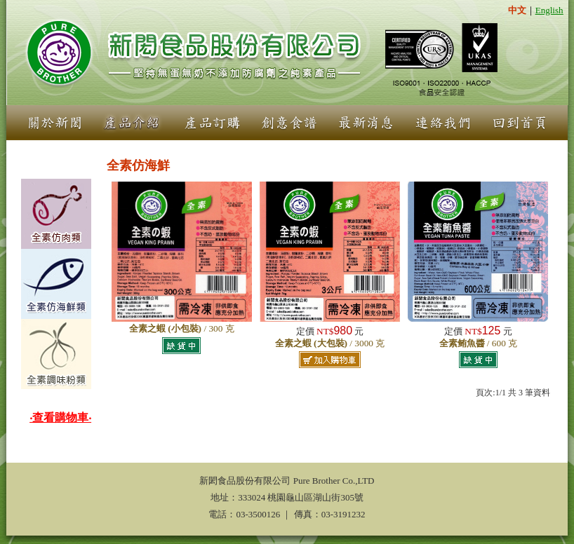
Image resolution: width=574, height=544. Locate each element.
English (549, 10)
